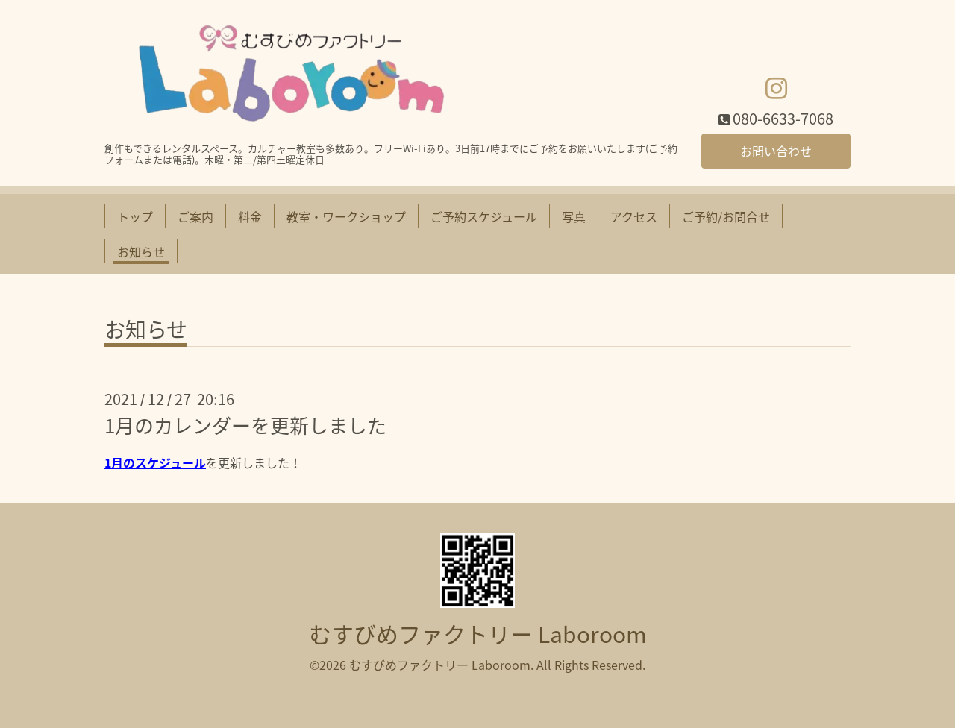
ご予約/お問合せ (726, 216)
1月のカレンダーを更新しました (245, 425)
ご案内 (195, 216)
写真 (574, 216)
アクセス (633, 216)
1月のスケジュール (155, 462)
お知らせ (141, 251)
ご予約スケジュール (483, 216)
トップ (135, 216)
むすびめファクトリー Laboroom (478, 633)
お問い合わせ (776, 151)
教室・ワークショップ (346, 216)
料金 (250, 216)
